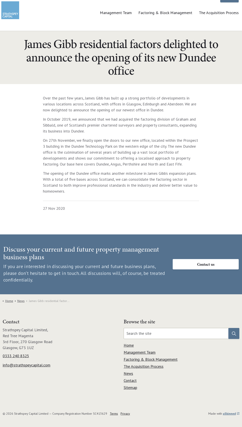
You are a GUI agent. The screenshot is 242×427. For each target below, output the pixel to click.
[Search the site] (181, 333)
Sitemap (130, 387)
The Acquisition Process (219, 23)
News (209, 7)
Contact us (205, 264)
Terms (114, 414)
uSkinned (231, 414)
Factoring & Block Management (165, 23)
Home (129, 345)
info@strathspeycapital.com (26, 365)
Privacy (125, 414)
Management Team (116, 23)
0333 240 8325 (16, 355)
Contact (229, 8)
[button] (233, 333)
